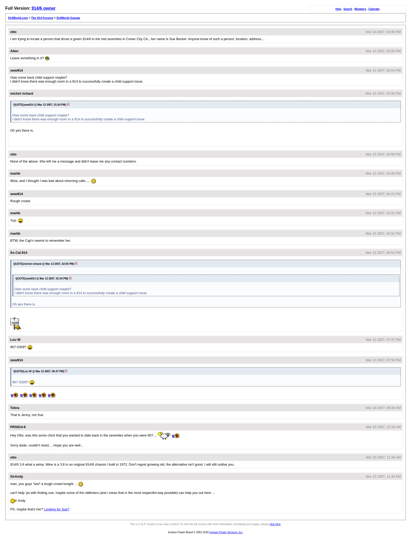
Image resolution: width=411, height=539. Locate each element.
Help (338, 9)
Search (347, 9)
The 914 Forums (42, 17)
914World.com (18, 17)
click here (274, 524)
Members (360, 9)
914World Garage (68, 17)
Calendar (374, 9)
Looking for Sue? (56, 509)
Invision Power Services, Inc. (226, 532)
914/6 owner (43, 8)
